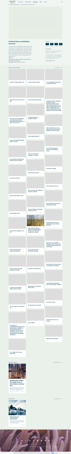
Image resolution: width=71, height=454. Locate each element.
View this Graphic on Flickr (50, 60)
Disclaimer (37, 444)
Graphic (11, 4)
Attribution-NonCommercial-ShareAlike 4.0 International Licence (47, 446)
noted (22, 446)
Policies (41, 444)
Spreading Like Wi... (17, 4)
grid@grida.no (59, 57)
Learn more (56, 452)
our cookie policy (47, 452)
